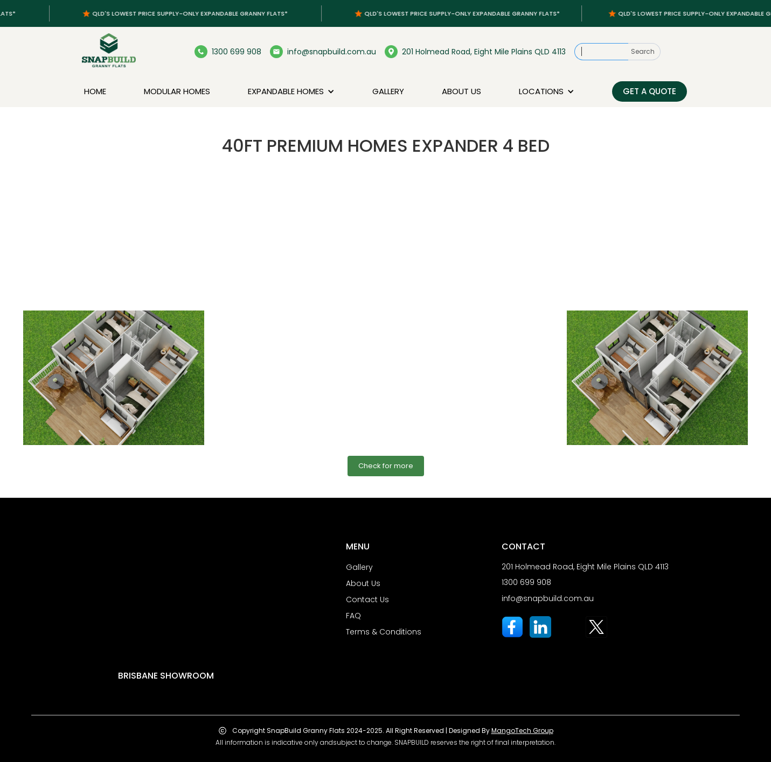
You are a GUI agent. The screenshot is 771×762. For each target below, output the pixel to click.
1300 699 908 (526, 582)
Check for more (385, 466)
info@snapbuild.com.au (548, 598)
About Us (363, 583)
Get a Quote (649, 91)
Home (95, 91)
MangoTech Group (522, 730)
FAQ (353, 615)
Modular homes (177, 91)
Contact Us (367, 599)
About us (461, 91)
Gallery (388, 91)
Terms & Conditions (383, 631)
